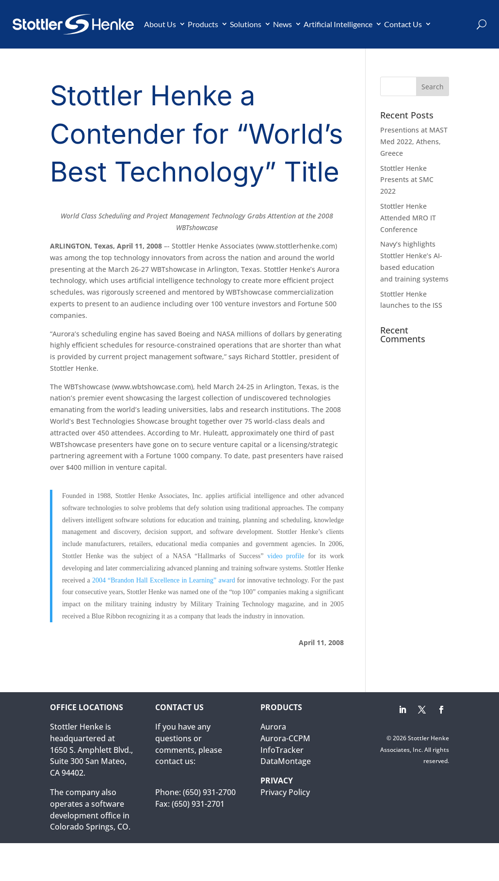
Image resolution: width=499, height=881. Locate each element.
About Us (160, 24)
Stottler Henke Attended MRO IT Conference (408, 217)
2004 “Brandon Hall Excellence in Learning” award (164, 580)
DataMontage (285, 761)
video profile (285, 556)
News (282, 24)
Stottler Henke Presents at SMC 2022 (407, 180)
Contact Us (403, 24)
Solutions (245, 24)
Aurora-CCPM (285, 738)
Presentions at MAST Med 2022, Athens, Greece (414, 141)
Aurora (273, 726)
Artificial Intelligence (338, 24)
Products (203, 24)
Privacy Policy (285, 792)
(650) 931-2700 (209, 792)
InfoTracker (282, 750)
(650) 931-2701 (198, 803)
